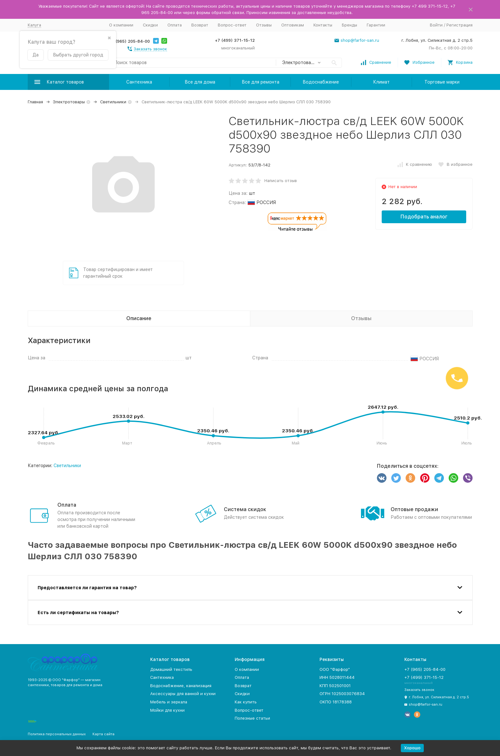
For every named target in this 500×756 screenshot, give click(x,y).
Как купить (246, 702)
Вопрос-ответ (232, 25)
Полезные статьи (252, 718)
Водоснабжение (321, 81)
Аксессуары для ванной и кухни (183, 693)
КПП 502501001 (335, 685)
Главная (35, 101)
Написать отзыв (280, 180)
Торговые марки (442, 81)
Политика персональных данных (57, 734)
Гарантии (376, 25)
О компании (121, 25)
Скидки (150, 25)
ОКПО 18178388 (336, 702)
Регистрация (459, 25)
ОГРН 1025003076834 (342, 693)
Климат (381, 81)
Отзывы (264, 25)
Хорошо (412, 747)
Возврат (199, 25)
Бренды (349, 25)
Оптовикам (292, 25)
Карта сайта (103, 734)
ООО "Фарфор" (335, 669)
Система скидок (245, 509)
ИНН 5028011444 (337, 677)
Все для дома (200, 81)
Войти (436, 25)
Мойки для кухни (167, 710)
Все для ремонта (260, 81)
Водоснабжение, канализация (180, 685)
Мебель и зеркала (168, 702)
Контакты (322, 25)
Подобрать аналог (424, 217)
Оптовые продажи (414, 509)
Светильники (113, 101)
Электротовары (69, 101)
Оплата (174, 25)
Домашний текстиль (171, 669)
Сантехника (139, 81)
